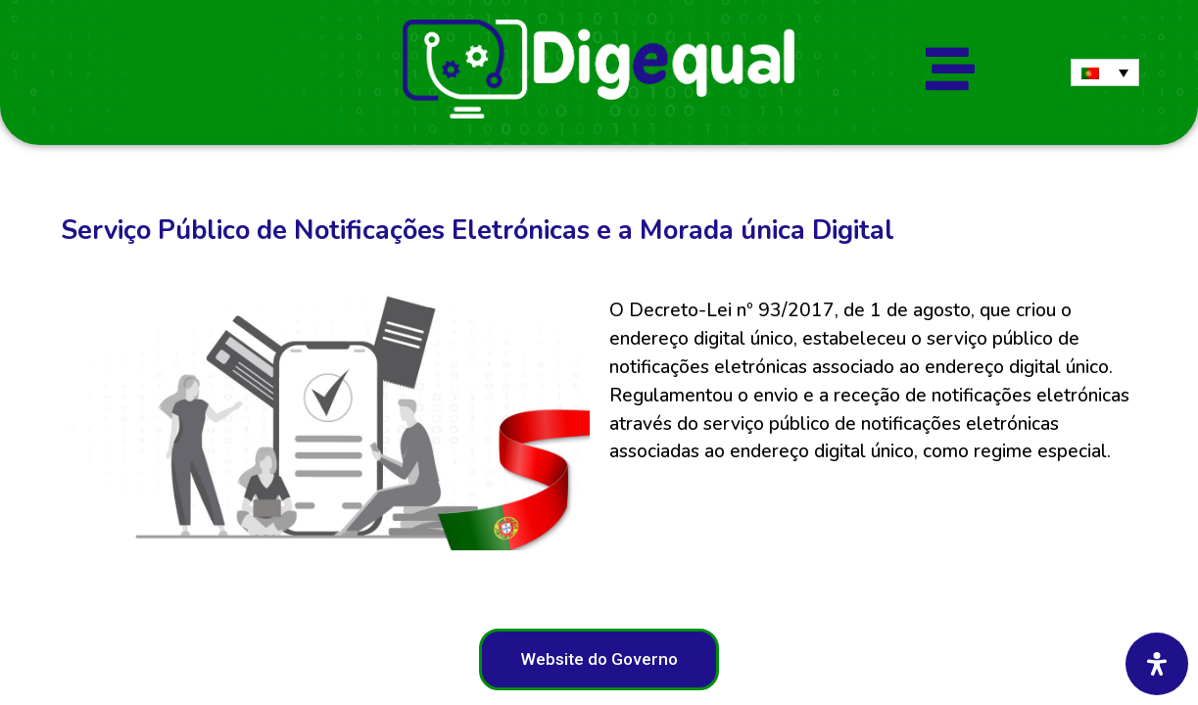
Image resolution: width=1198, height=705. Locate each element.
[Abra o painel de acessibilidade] (1157, 664)
